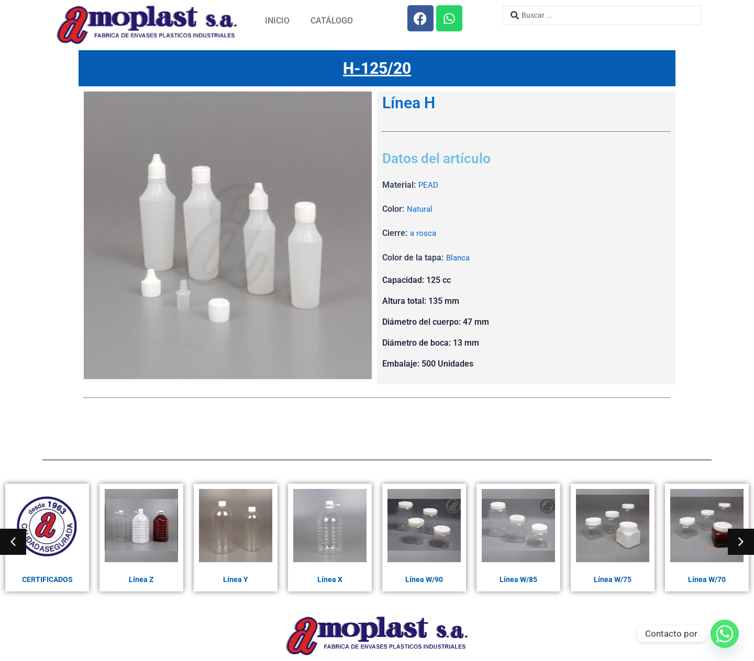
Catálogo (332, 21)
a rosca (423, 233)
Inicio (277, 21)
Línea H (408, 103)
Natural (420, 209)
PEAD (428, 185)
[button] (13, 542)
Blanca (459, 258)
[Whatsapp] (725, 634)
